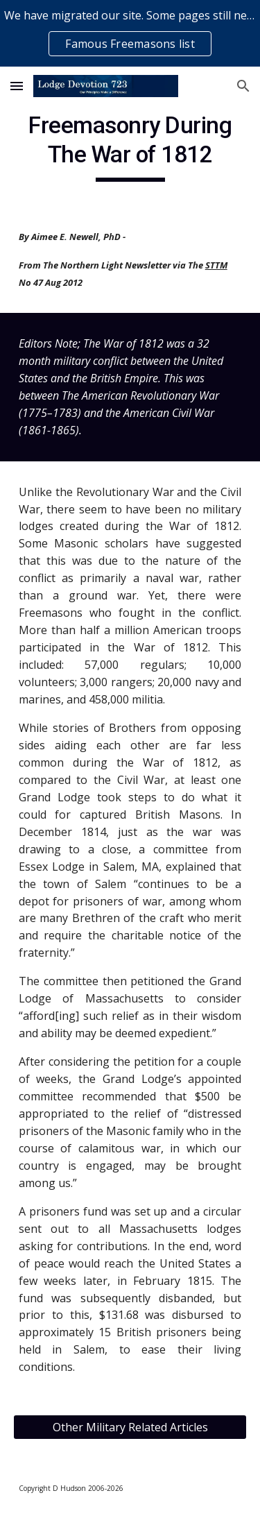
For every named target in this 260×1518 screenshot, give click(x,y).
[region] (130, 33)
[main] (130, 146)
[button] (16, 86)
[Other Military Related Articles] (130, 1427)
